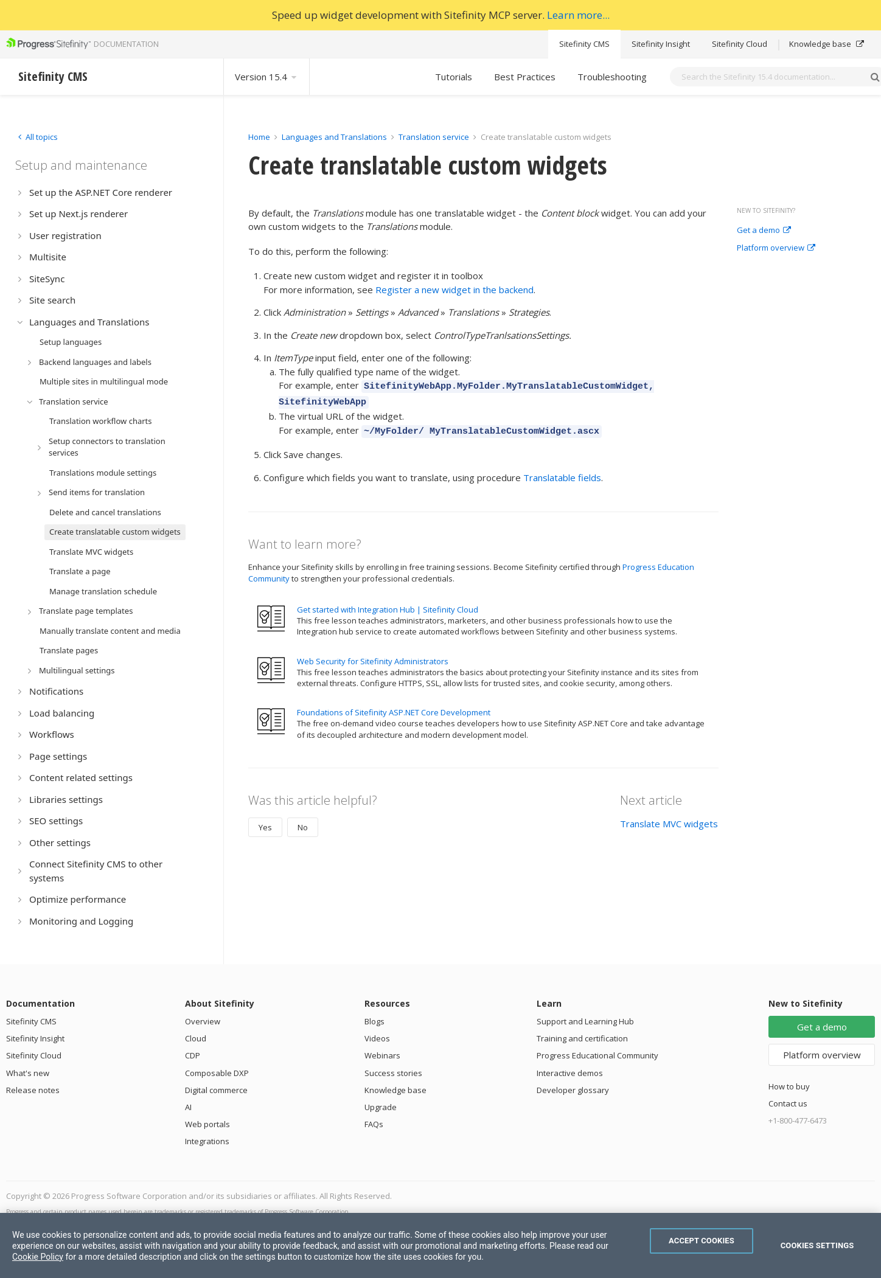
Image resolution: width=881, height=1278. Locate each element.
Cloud (195, 1038)
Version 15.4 (266, 77)
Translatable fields (562, 472)
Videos (377, 1038)
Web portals (207, 1124)
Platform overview (776, 248)
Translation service (434, 136)
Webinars (382, 1055)
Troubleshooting (612, 77)
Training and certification (582, 1038)
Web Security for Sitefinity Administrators (372, 655)
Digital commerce (216, 1090)
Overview (202, 1021)
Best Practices (524, 77)
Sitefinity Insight (661, 43)
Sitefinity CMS (584, 43)
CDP (192, 1055)
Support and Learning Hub (585, 1021)
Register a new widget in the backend (454, 289)
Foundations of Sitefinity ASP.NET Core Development (393, 706)
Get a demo (764, 230)
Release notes (33, 1090)
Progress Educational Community (597, 1055)
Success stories (393, 1073)
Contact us (787, 1103)
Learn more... (578, 15)
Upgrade (380, 1107)
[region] (440, 1245)
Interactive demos (570, 1073)
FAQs (373, 1124)
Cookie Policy (37, 1257)
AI (188, 1107)
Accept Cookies (701, 1240)
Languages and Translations (334, 136)
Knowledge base (826, 43)
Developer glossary (573, 1090)
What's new (27, 1073)
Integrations (207, 1141)
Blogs (374, 1021)
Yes (265, 821)
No (303, 821)
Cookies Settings (817, 1245)
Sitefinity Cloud (739, 43)
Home (259, 136)
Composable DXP (217, 1073)
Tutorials (453, 77)
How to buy (789, 1086)
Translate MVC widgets (669, 818)
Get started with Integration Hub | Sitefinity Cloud (387, 604)
